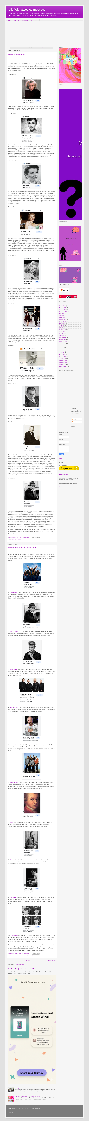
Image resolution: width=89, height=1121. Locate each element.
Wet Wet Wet (14, 707)
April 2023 (61, 335)
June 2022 (61, 349)
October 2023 (62, 329)
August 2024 (62, 323)
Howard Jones (14, 745)
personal (19, 539)
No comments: (26, 537)
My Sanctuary (34, 20)
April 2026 (61, 304)
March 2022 (62, 354)
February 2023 (63, 337)
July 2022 (61, 347)
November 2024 (63, 321)
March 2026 (62, 305)
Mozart (12, 822)
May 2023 (61, 333)
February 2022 (63, 356)
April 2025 (61, 315)
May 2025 (61, 313)
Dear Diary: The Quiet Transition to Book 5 (21, 969)
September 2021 (63, 366)
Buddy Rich (13, 897)
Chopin (12, 860)
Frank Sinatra (14, 632)
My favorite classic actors (16, 54)
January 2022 (62, 358)
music (23, 956)
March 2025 (62, 317)
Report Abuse (63, 474)
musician (27, 956)
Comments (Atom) (19, 964)
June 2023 (61, 331)
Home (9, 20)
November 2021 (63, 362)
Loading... (61, 486)
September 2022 (63, 345)
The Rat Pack (14, 783)
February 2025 (63, 319)
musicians (32, 956)
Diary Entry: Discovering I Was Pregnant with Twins (27, 1096)
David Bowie (14, 669)
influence (14, 539)
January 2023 (62, 339)
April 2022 (61, 352)
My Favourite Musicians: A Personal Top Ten (22, 547)
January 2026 (62, 309)
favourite (14, 956)
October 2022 (62, 343)
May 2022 (61, 351)
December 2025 (63, 311)
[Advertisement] (18, 34)
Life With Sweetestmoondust (27, 9)
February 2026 (63, 307)
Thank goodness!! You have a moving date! (25, 1088)
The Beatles (14, 935)
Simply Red (13, 592)
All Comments (76, 422)
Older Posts (51, 961)
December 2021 (63, 360)
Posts (74, 419)
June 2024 (61, 325)
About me (16, 20)
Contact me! (24, 20)
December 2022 (63, 341)
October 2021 (62, 364)
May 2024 (61, 327)
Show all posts (42, 48)
